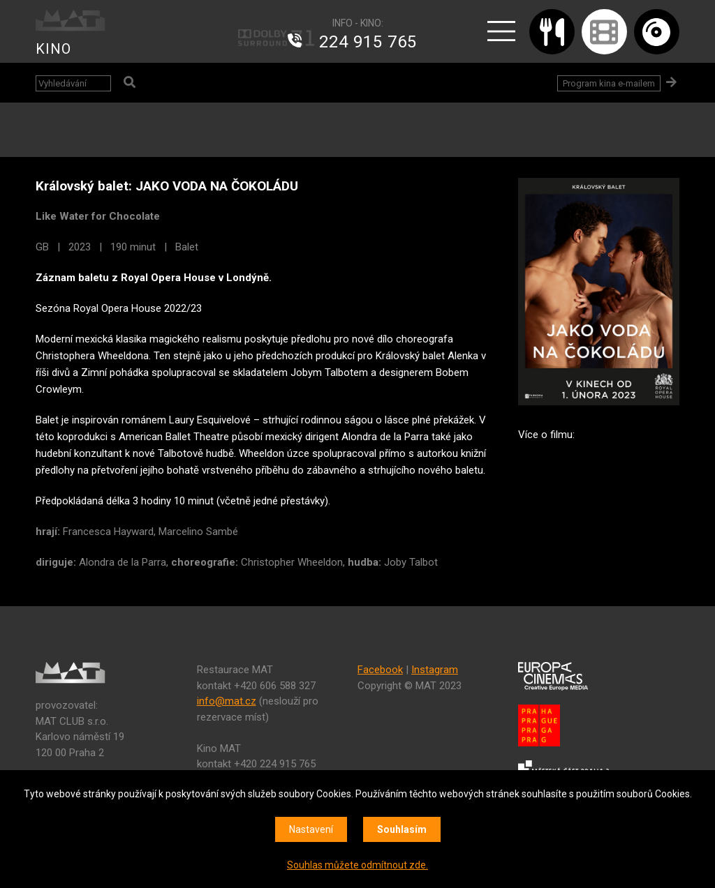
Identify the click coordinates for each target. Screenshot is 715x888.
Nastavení (311, 829)
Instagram (434, 669)
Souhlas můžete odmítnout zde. (357, 865)
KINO (53, 48)
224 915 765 (368, 42)
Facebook (380, 669)
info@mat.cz (226, 701)
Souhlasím (402, 829)
